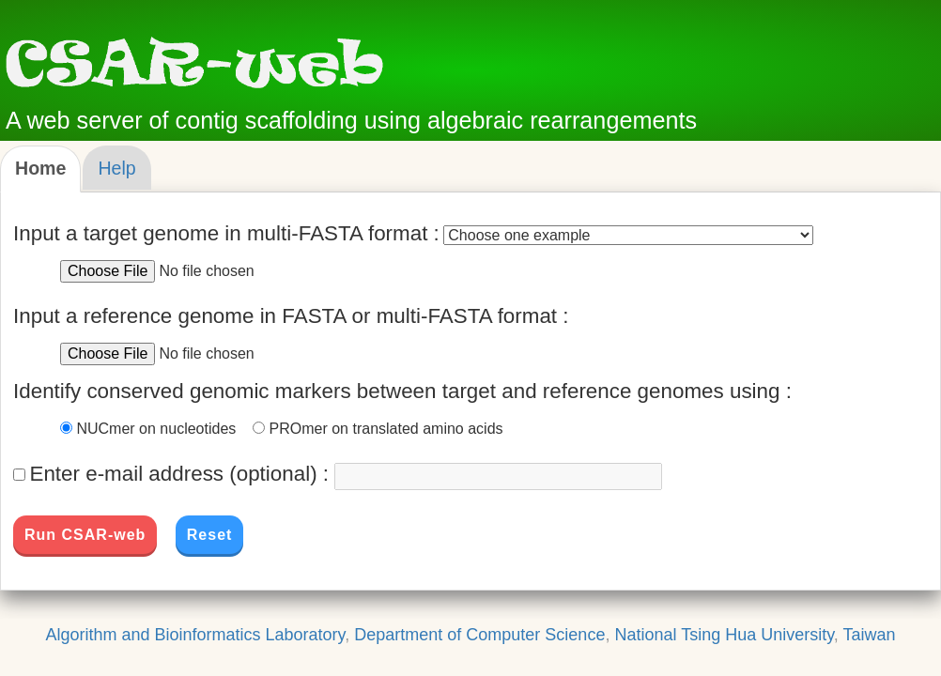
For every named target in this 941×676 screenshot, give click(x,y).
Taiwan (869, 634)
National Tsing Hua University (723, 634)
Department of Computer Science (479, 634)
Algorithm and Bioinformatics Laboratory (195, 634)
